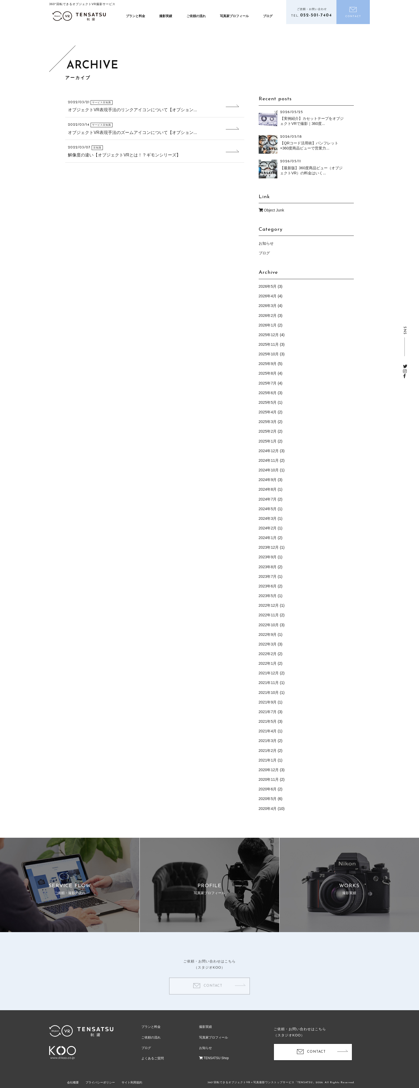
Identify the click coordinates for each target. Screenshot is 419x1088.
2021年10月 (269, 692)
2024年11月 (269, 460)
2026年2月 (268, 315)
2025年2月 (268, 431)
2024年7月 (268, 499)
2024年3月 (268, 518)
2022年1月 (268, 663)
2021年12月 (269, 673)
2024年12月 (269, 451)
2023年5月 (268, 596)
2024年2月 (268, 528)
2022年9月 (268, 634)
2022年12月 (269, 605)
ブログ (268, 16)
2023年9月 (268, 557)
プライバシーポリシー (100, 1082)
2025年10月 (269, 354)
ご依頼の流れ (196, 16)
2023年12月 (269, 547)
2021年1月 (268, 760)
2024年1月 (268, 538)
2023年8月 (268, 567)
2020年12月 (269, 770)
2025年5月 (268, 402)
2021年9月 (268, 702)
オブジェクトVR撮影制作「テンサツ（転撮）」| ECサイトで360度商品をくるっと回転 (79, 16)
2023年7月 (268, 576)
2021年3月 (268, 741)
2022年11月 (269, 615)
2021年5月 (268, 721)
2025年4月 (268, 412)
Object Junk (271, 210)
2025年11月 (269, 344)
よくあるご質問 (152, 1058)
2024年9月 (268, 480)
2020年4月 (268, 808)
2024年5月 (268, 509)
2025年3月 (268, 422)
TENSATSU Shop (214, 1058)
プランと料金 (135, 16)
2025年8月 (268, 373)
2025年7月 (268, 383)
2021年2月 (268, 750)
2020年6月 (268, 789)
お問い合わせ (353, 12)
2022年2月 (268, 654)
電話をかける (311, 12)
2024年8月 (268, 489)
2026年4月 (268, 296)
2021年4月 (268, 731)
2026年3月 (268, 305)
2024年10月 (269, 470)
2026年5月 (268, 286)
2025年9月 (268, 364)
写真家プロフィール (234, 16)
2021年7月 (268, 712)
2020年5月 (268, 799)
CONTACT (213, 993)
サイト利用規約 (132, 1082)
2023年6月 (268, 586)
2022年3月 (268, 644)
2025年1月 (268, 441)
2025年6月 (268, 393)
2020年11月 (269, 779)
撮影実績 (165, 16)
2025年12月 (269, 335)
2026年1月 (268, 325)
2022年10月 (269, 625)
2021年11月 (269, 683)
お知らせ (266, 243)
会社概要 (73, 1082)
